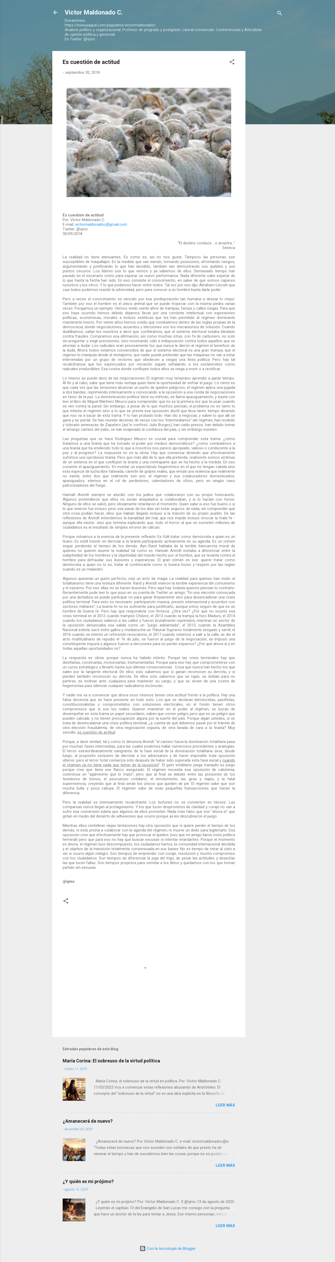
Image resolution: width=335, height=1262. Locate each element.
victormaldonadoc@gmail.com (101, 224)
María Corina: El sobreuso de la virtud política (111, 1060)
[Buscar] (279, 14)
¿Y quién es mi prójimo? (88, 1181)
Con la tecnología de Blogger (168, 1248)
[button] (232, 63)
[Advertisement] (266, 128)
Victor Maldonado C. (94, 12)
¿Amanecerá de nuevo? (88, 1121)
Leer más (225, 1105)
